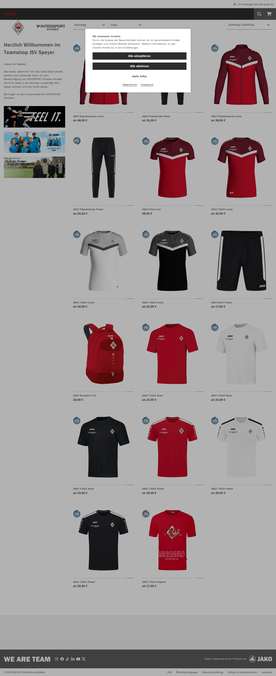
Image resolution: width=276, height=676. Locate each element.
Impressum (147, 84)
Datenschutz (130, 84)
